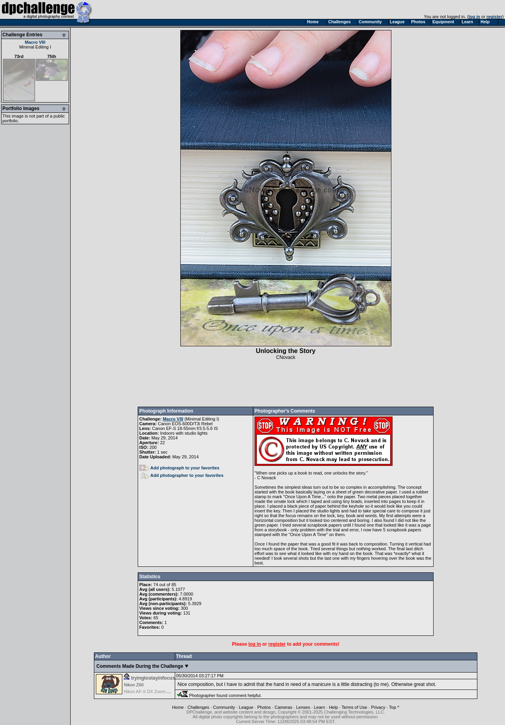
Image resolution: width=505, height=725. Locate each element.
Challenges (198, 707)
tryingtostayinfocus (153, 678)
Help (333, 707)
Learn (319, 707)
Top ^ (394, 707)
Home (177, 707)
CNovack (286, 357)
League (246, 707)
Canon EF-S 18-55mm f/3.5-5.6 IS (185, 428)
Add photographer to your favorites (181, 475)
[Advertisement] (285, 383)
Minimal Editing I (35, 47)
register (494, 16)
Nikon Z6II (134, 684)
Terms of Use (354, 707)
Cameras (283, 707)
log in (474, 16)
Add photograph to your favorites (179, 467)
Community (224, 707)
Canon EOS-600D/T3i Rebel (185, 423)
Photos (264, 707)
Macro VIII (35, 42)
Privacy (378, 707)
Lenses (303, 707)
